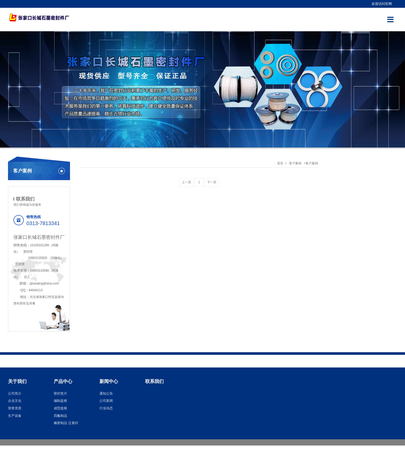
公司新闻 (106, 401)
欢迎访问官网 (382, 4)
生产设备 (14, 416)
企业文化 (14, 401)
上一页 (186, 182)
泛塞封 (73, 423)
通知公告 (106, 393)
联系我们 (154, 381)
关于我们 (17, 381)
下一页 (211, 182)
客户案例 (295, 163)
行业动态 (106, 408)
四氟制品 (60, 416)
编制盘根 (60, 401)
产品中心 (63, 381)
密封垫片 (60, 393)
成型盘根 (60, 408)
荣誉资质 (14, 408)
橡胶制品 (60, 423)
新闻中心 (108, 381)
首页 (280, 163)
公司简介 (14, 393)
